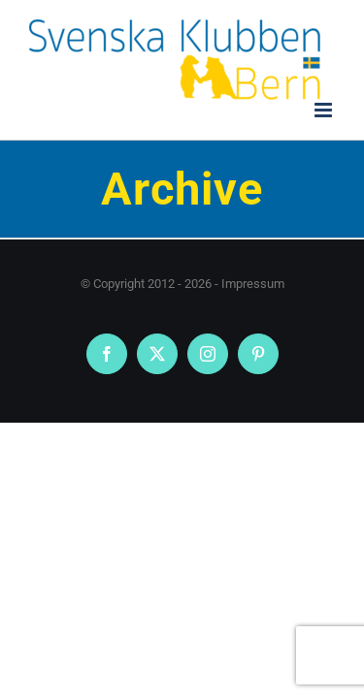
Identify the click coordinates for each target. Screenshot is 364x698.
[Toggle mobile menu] (324, 110)
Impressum (252, 283)
